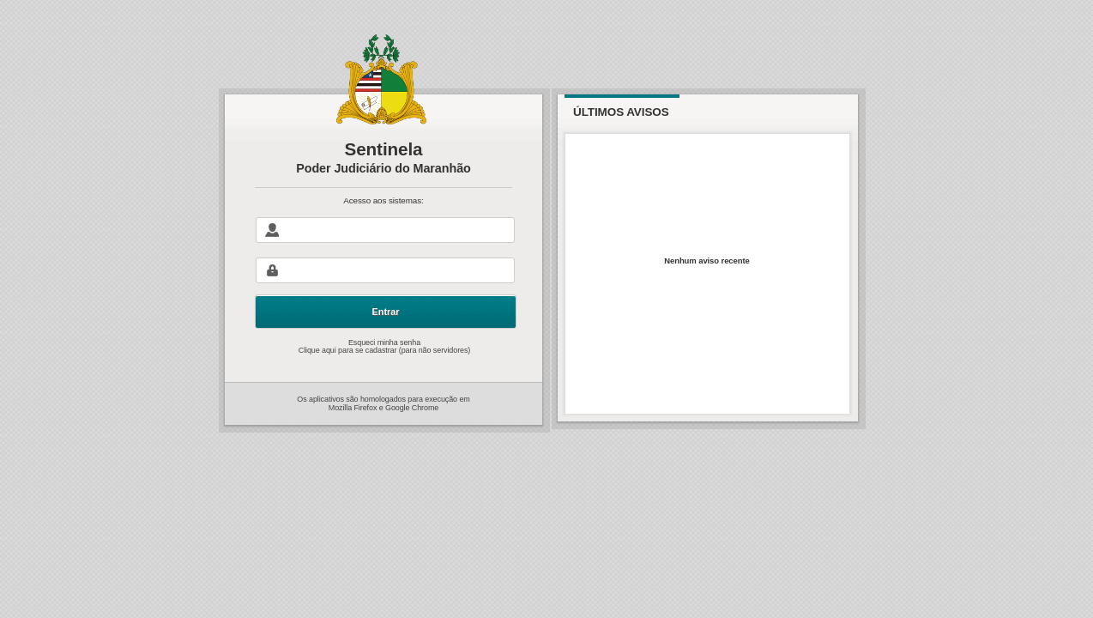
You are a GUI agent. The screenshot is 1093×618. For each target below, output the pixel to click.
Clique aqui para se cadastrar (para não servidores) (384, 365)
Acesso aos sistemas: (383, 209)
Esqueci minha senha (384, 354)
